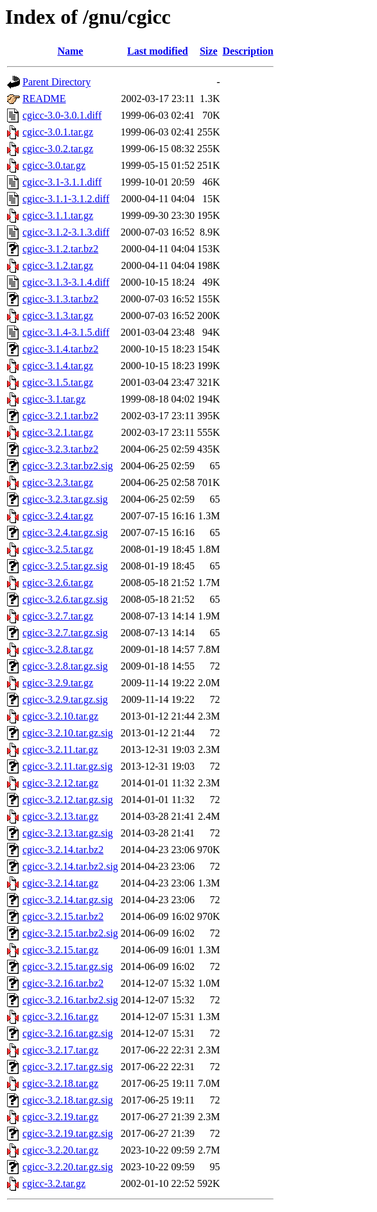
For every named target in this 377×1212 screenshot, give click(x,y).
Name (70, 51)
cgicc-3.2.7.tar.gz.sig (65, 632)
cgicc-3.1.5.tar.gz (57, 382)
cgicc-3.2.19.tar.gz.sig (67, 1133)
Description (248, 51)
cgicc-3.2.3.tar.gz (57, 482)
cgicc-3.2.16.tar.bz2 (62, 983)
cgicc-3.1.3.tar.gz (57, 315)
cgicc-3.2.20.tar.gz (60, 1150)
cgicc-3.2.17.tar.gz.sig (67, 1066)
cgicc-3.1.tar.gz (53, 399)
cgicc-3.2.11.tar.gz (60, 749)
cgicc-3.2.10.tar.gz (60, 716)
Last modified (157, 51)
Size (209, 51)
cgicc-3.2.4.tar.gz (57, 515)
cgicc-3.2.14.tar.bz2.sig (70, 866)
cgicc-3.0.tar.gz (53, 165)
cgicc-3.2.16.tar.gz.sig (67, 1033)
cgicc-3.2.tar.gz (53, 1183)
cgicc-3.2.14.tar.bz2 (62, 849)
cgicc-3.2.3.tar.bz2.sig (67, 465)
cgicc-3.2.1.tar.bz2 (60, 415)
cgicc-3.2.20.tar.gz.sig (67, 1166)
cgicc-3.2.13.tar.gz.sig (67, 832)
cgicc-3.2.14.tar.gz (60, 883)
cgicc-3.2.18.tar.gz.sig (67, 1100)
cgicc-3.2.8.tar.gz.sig (65, 666)
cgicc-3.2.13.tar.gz (60, 816)
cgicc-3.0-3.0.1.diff (61, 115)
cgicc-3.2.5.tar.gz (57, 549)
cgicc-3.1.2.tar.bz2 (60, 248)
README (44, 98)
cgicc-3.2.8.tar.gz (57, 649)
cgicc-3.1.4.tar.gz (57, 365)
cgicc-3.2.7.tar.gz (57, 615)
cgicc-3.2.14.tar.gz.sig (67, 899)
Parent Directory (56, 81)
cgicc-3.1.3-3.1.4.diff (65, 282)
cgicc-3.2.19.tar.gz (60, 1116)
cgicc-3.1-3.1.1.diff (61, 182)
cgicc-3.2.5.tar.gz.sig (65, 565)
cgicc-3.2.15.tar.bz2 (62, 916)
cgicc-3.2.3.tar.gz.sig (65, 499)
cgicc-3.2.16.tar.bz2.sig (70, 999)
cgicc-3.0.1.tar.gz (57, 131)
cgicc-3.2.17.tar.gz (60, 1049)
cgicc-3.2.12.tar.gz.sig (67, 799)
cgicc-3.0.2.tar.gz (57, 148)
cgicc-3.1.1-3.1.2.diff (65, 198)
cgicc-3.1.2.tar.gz (57, 265)
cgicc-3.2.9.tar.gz (57, 682)
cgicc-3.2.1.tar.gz (57, 432)
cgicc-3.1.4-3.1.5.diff (65, 332)
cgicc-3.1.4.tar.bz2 (60, 348)
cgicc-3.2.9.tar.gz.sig (65, 699)
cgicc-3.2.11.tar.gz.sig (67, 766)
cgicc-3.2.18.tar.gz (60, 1083)
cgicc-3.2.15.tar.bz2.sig (70, 933)
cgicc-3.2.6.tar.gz (57, 582)
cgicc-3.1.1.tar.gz (57, 215)
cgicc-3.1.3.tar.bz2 (60, 298)
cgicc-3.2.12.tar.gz (60, 782)
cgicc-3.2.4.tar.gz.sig (65, 532)
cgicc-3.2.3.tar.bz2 (60, 449)
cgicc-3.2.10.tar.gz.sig (67, 732)
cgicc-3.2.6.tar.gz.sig (65, 599)
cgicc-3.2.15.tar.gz (60, 949)
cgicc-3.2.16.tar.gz (60, 1016)
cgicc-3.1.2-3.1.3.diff (65, 232)
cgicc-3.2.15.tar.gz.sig (67, 966)
